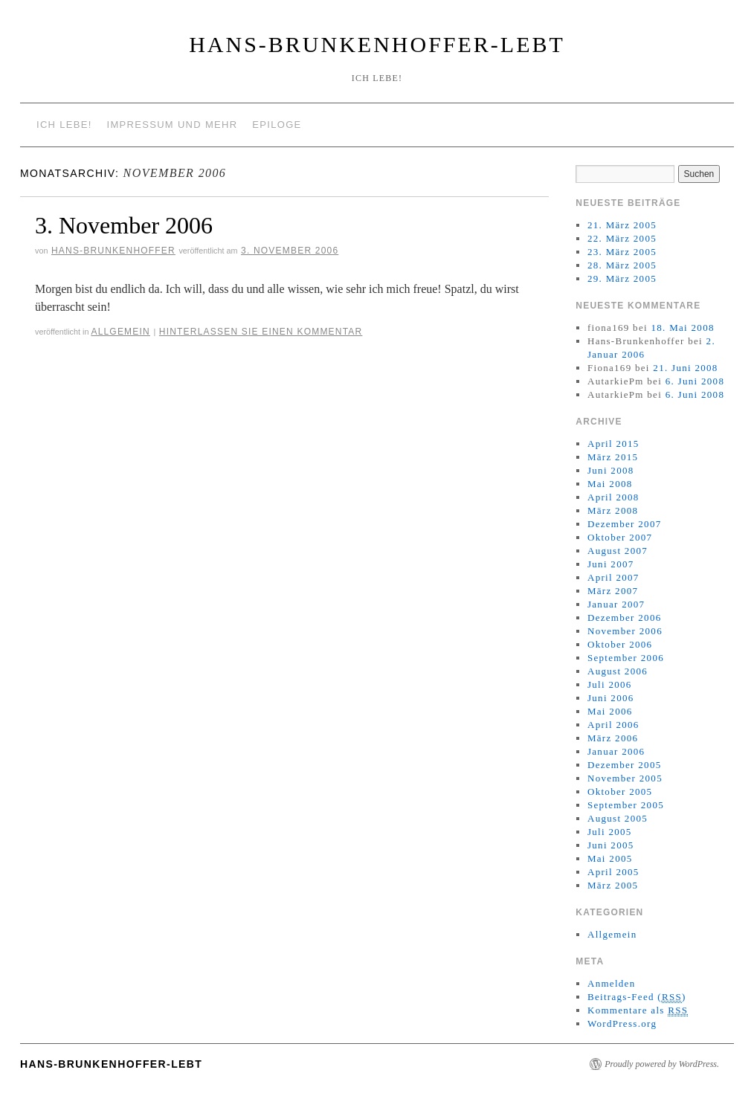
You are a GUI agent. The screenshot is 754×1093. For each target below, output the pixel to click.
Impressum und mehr (172, 124)
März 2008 (612, 510)
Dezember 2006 (624, 617)
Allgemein (120, 331)
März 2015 (612, 456)
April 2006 (613, 724)
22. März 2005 (622, 238)
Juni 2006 (610, 697)
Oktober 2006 (619, 644)
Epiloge (276, 124)
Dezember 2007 (624, 523)
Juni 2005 (610, 845)
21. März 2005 (622, 224)
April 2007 (613, 577)
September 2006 (625, 657)
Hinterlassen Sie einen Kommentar (261, 331)
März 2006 (612, 738)
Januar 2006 (616, 751)
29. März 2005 (622, 278)
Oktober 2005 (619, 791)
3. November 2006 (124, 225)
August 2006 (617, 671)
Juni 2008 (610, 470)
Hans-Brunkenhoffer (113, 250)
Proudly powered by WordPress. (662, 1064)
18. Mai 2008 (682, 327)
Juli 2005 (609, 831)
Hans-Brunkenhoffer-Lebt (377, 44)
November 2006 (625, 630)
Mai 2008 (610, 483)
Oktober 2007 (619, 537)
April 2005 (613, 871)
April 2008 (613, 497)
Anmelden (611, 983)
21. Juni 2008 (685, 367)
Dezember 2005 (624, 764)
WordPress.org (622, 1023)
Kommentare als (637, 1010)
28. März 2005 (622, 265)
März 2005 (612, 885)
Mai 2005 (610, 858)
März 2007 (612, 590)
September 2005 (625, 804)
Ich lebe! (64, 124)
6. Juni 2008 (695, 381)
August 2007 (617, 550)
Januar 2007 (616, 604)
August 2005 (617, 818)
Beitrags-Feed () (636, 997)
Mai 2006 (610, 711)
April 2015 (613, 443)
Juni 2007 (610, 564)
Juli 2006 (609, 684)
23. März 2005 (622, 251)
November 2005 (625, 778)
